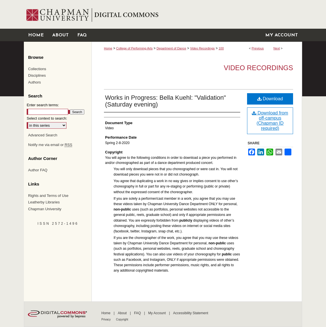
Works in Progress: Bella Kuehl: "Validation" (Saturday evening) (165, 101)
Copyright (122, 319)
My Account (157, 313)
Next (276, 48)
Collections (37, 69)
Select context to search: (47, 118)
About (123, 313)
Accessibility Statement (190, 313)
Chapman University (44, 209)
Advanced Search (42, 135)
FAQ (138, 313)
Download (270, 98)
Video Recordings (202, 48)
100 (221, 48)
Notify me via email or (50, 145)
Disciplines (37, 75)
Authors (34, 82)
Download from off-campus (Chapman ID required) (270, 121)
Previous (258, 48)
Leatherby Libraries (44, 202)
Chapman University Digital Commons (196, 14)
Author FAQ (37, 170)
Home (108, 48)
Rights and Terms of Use (48, 195)
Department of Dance (171, 48)
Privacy (106, 319)
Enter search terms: (43, 105)
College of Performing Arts (134, 48)
